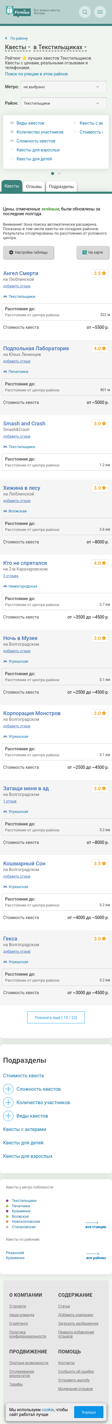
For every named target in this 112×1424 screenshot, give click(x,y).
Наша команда (21, 1315)
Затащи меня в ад (26, 788)
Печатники (18, 371)
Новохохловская (23, 1222)
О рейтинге (18, 1323)
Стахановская (21, 1227)
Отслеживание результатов (21, 1373)
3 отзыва (11, 576)
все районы (96, 1256)
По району (19, 38)
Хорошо (89, 1412)
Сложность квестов (36, 141)
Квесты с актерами (24, 1129)
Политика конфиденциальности (27, 1334)
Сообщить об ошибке (76, 1371)
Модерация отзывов (75, 1389)
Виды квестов (30, 123)
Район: (11, 103)
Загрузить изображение (78, 1323)
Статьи (64, 1306)
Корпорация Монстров (32, 713)
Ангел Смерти (21, 273)
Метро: (12, 86)
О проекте (17, 1306)
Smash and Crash (24, 423)
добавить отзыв (16, 286)
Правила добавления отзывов (76, 1334)
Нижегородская (23, 586)
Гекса (10, 938)
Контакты (66, 1363)
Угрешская (18, 661)
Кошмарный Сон (24, 863)
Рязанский (15, 1253)
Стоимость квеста (23, 1076)
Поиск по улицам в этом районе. (37, 74)
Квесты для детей (34, 159)
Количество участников (40, 132)
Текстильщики (22, 296)
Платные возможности (28, 1363)
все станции (95, 1225)
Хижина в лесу (21, 488)
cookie (48, 1409)
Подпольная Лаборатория (36, 348)
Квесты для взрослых (38, 150)
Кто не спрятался (25, 563)
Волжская (18, 511)
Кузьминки (18, 1211)
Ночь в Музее (20, 638)
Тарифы (16, 1384)
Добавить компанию (75, 1315)
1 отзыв (9, 801)
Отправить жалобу (74, 1380)
